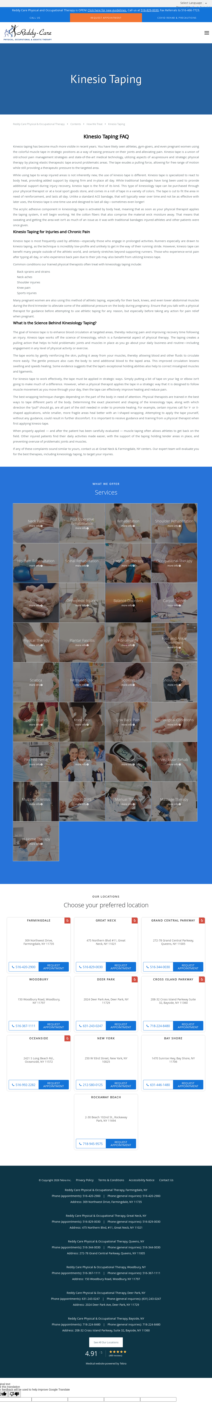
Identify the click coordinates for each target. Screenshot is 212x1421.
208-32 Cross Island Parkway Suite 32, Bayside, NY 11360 (173, 1001)
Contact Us (166, 1180)
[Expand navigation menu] (206, 33)
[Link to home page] (26, 32)
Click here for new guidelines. (107, 10)
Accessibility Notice (141, 1180)
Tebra (123, 1363)
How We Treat (95, 124)
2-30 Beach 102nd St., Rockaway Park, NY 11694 (106, 1119)
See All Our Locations (106, 1342)
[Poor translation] (14, 1394)
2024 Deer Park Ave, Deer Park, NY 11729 (106, 1001)
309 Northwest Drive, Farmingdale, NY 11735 (39, 942)
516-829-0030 (150, 10)
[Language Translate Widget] (195, 3)
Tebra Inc (65, 1180)
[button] (106, 17)
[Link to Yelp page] (67, 920)
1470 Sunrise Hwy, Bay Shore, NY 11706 (173, 1060)
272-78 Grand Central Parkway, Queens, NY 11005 (173, 942)
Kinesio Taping (116, 124)
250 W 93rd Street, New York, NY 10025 (106, 1060)
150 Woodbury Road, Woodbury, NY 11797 (39, 1001)
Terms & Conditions (111, 1180)
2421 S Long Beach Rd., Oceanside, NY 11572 (39, 1060)
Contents (75, 124)
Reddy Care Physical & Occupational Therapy (39, 124)
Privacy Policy (85, 1180)
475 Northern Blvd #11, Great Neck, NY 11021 (106, 942)
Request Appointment (53, 966)
